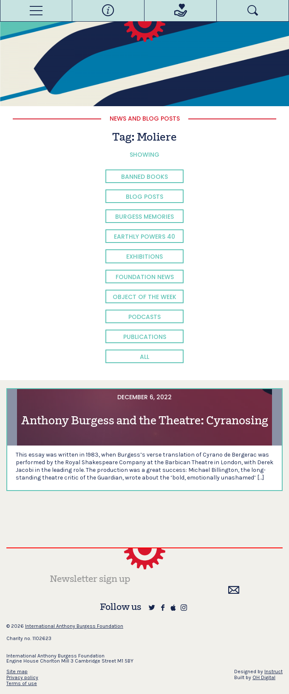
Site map (17, 671)
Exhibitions (144, 256)
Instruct (273, 671)
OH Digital (263, 677)
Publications (144, 337)
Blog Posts (144, 196)
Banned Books (144, 176)
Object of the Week (144, 297)
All (144, 357)
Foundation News (145, 277)
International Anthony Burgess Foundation (74, 626)
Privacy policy (22, 677)
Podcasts (144, 317)
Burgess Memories (144, 216)
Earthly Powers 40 (144, 236)
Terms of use (21, 683)
